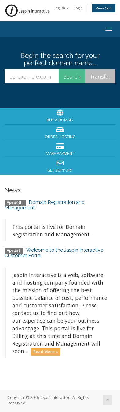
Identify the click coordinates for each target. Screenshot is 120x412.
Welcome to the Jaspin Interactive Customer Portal (54, 252)
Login (78, 7)
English (61, 7)
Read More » (45, 351)
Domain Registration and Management (45, 205)
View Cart (103, 8)
